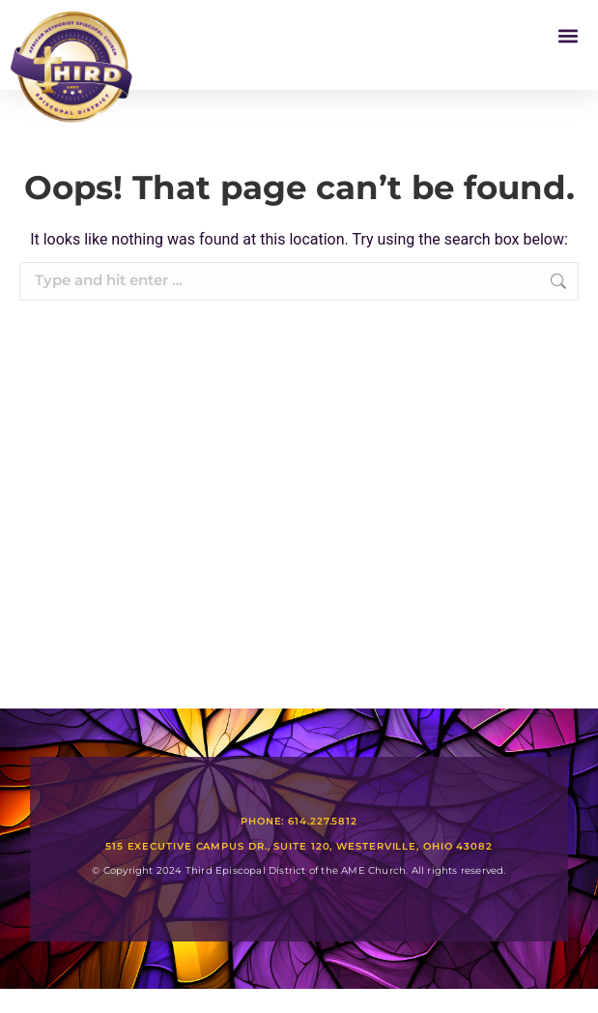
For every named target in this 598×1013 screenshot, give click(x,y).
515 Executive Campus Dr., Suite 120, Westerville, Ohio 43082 (299, 846)
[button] (568, 35)
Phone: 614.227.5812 (299, 821)
